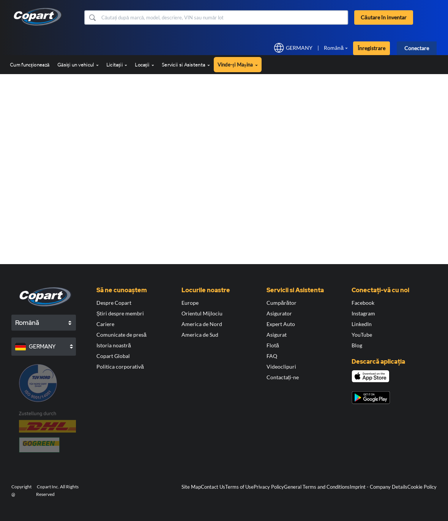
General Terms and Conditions (317, 487)
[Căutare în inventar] (223, 17)
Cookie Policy (422, 487)
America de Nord (201, 324)
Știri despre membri (120, 313)
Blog (357, 345)
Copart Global (113, 356)
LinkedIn (362, 324)
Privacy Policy (269, 487)
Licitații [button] (116, 65)
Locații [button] (144, 65)
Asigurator (279, 313)
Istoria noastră (113, 345)
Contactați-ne (283, 377)
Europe (190, 302)
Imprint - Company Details (378, 487)
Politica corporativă (120, 366)
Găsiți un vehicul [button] (78, 65)
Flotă (273, 345)
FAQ (272, 356)
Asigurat (277, 334)
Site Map (191, 487)
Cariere (105, 324)
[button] (92, 17)
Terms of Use (239, 487)
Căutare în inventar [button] (384, 17)
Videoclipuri (281, 366)
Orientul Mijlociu (201, 313)
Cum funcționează (30, 65)
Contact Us (213, 487)
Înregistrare (371, 48)
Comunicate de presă (121, 334)
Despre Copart (113, 302)
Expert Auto (281, 324)
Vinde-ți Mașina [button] (238, 65)
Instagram (363, 313)
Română (334, 47)
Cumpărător (282, 302)
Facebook (363, 302)
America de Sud (199, 334)
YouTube (362, 334)
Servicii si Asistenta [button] (186, 65)
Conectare (416, 48)
